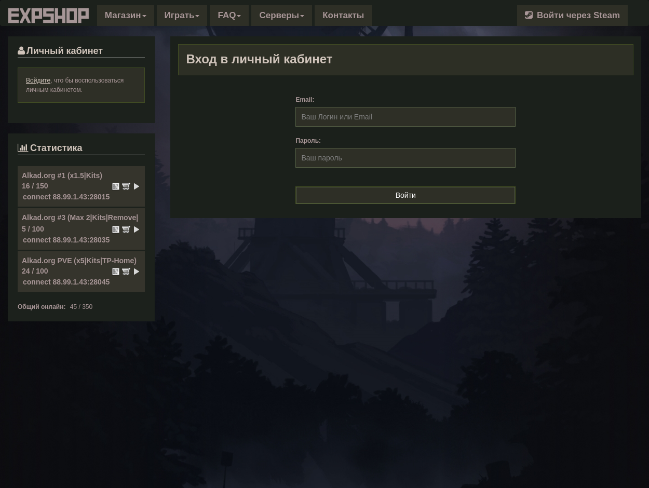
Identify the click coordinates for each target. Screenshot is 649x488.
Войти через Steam (572, 15)
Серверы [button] (281, 15)
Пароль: (308, 140)
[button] (125, 15)
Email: (304, 99)
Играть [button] (182, 15)
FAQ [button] (229, 15)
